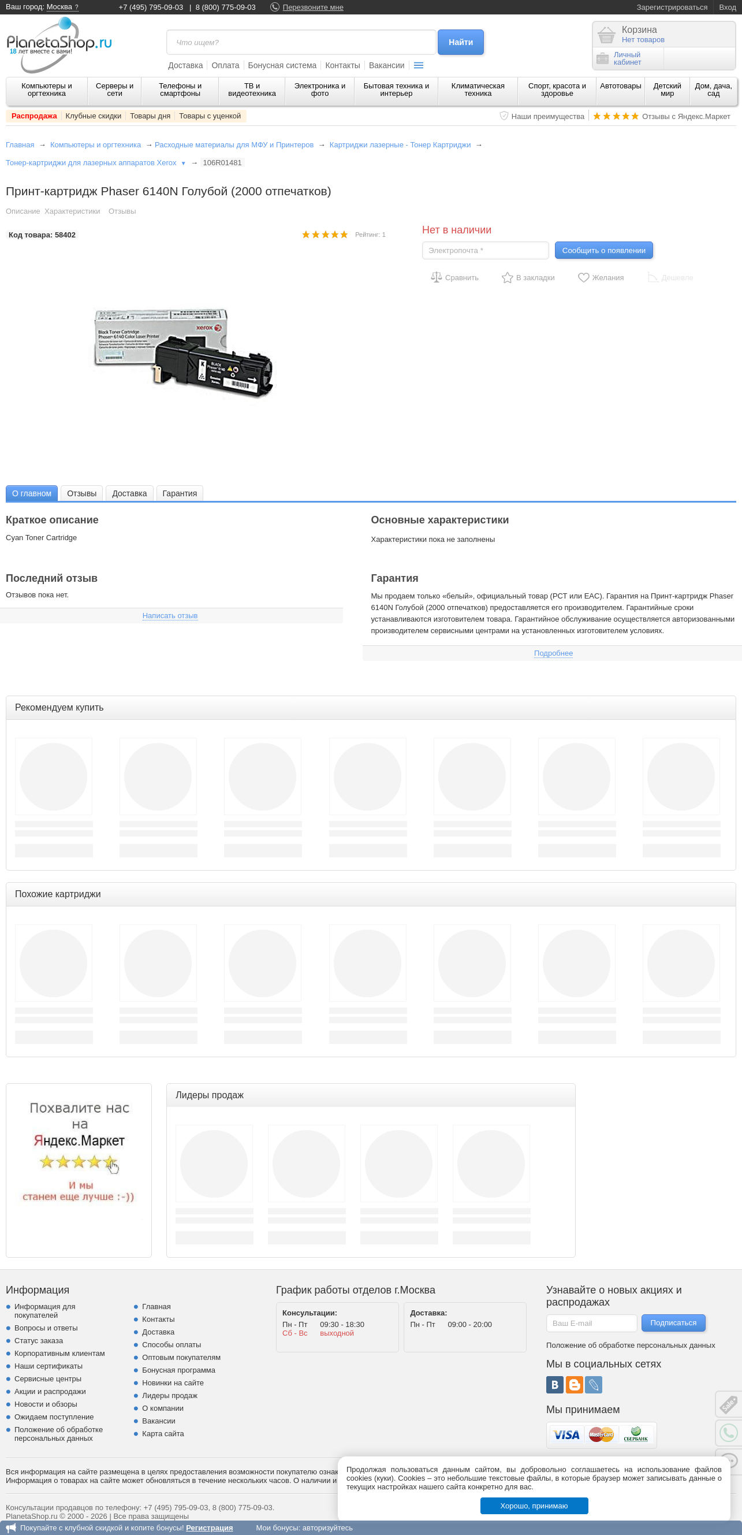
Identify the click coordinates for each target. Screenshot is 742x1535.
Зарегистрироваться (672, 7)
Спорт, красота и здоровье (557, 89)
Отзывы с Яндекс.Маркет (686, 116)
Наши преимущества (548, 116)
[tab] (32, 493)
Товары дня (150, 115)
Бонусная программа (178, 1370)
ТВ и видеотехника (252, 89)
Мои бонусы (277, 1527)
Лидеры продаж (169, 1395)
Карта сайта (163, 1433)
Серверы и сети (114, 89)
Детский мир (667, 89)
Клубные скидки (94, 115)
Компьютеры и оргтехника (46, 89)
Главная (20, 144)
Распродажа (34, 115)
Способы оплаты (171, 1344)
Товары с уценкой (210, 115)
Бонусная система (282, 65)
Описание (23, 211)
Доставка (185, 65)
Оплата (225, 65)
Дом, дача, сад (714, 89)
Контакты (342, 65)
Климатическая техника (478, 89)
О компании (163, 1408)
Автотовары (621, 85)
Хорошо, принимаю (534, 1505)
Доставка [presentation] (129, 493)
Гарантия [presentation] (180, 493)
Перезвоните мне (313, 7)
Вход (727, 7)
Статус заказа (38, 1340)
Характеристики (72, 211)
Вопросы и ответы (45, 1328)
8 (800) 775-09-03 (226, 7)
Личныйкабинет (619, 58)
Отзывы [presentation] (81, 493)
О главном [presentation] (31, 493)
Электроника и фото (320, 89)
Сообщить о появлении (604, 250)
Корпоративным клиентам (59, 1353)
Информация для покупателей (44, 1311)
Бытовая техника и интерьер (396, 89)
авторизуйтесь (328, 1527)
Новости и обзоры (45, 1404)
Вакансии (387, 65)
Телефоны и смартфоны (180, 89)
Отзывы (122, 211)
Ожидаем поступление (54, 1417)
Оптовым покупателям (181, 1357)
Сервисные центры (47, 1378)
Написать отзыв (170, 615)
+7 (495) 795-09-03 (151, 7)
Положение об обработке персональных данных (58, 1434)
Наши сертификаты (48, 1366)
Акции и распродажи (50, 1391)
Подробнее (553, 653)
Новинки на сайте (173, 1382)
